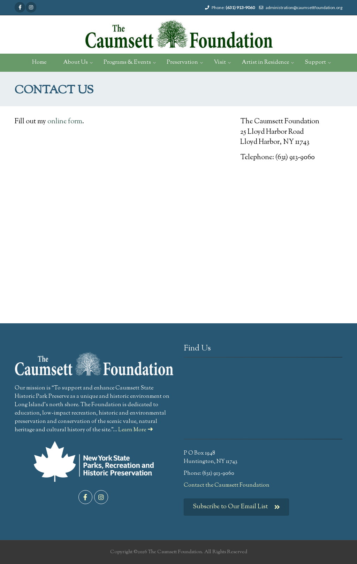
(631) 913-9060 (240, 7)
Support (315, 63)
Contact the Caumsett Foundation (226, 485)
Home (39, 63)
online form (64, 122)
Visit (220, 63)
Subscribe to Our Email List (236, 507)
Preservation (182, 63)
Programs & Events (127, 63)
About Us (75, 63)
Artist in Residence (265, 63)
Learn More (135, 430)
